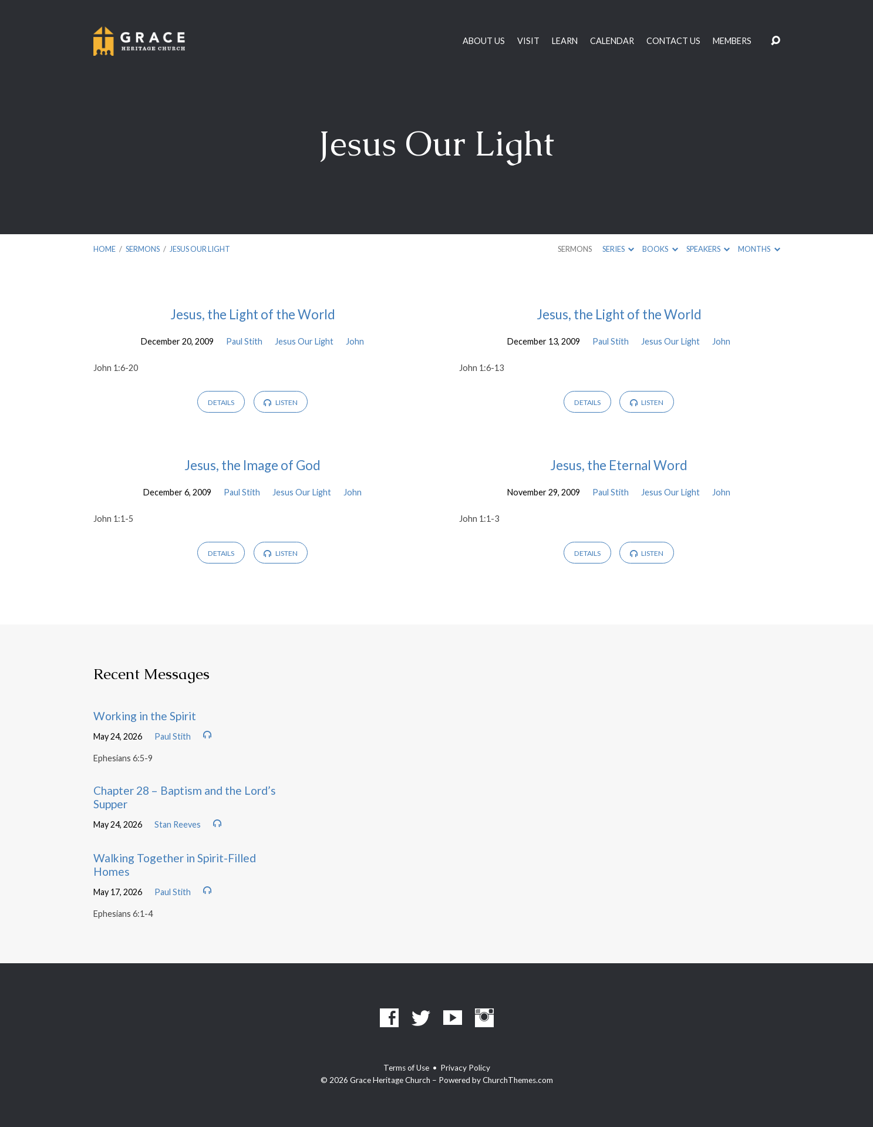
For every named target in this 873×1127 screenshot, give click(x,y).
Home (104, 249)
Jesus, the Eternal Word (618, 465)
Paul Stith (244, 341)
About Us (484, 41)
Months (759, 249)
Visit (528, 41)
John (355, 341)
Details (221, 402)
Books (659, 249)
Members (732, 41)
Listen (280, 402)
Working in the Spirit (144, 716)
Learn (565, 41)
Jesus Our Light (200, 249)
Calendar (612, 41)
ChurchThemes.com (518, 1080)
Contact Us (673, 41)
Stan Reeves (177, 824)
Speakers (708, 249)
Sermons (143, 249)
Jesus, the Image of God (252, 465)
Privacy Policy (465, 1067)
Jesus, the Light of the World (252, 314)
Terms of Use (406, 1067)
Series (618, 249)
